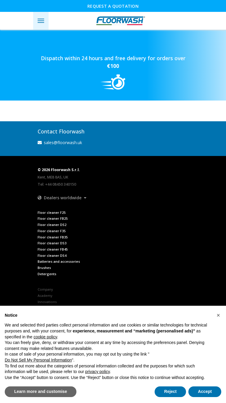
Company (45, 289)
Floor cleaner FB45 (53, 249)
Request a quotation (113, 6)
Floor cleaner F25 (51, 212)
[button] (62, 197)
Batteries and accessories (59, 261)
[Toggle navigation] (41, 21)
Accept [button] (205, 391)
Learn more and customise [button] (40, 391)
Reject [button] (170, 391)
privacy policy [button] (97, 371)
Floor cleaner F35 (51, 231)
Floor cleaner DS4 (52, 255)
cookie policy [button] (45, 336)
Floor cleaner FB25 (53, 218)
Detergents (47, 274)
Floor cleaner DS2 (52, 224)
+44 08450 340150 (60, 184)
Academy (45, 295)
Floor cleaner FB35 (53, 237)
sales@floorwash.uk (60, 142)
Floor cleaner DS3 (52, 243)
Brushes (44, 267)
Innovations (47, 302)
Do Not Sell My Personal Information (38, 360)
